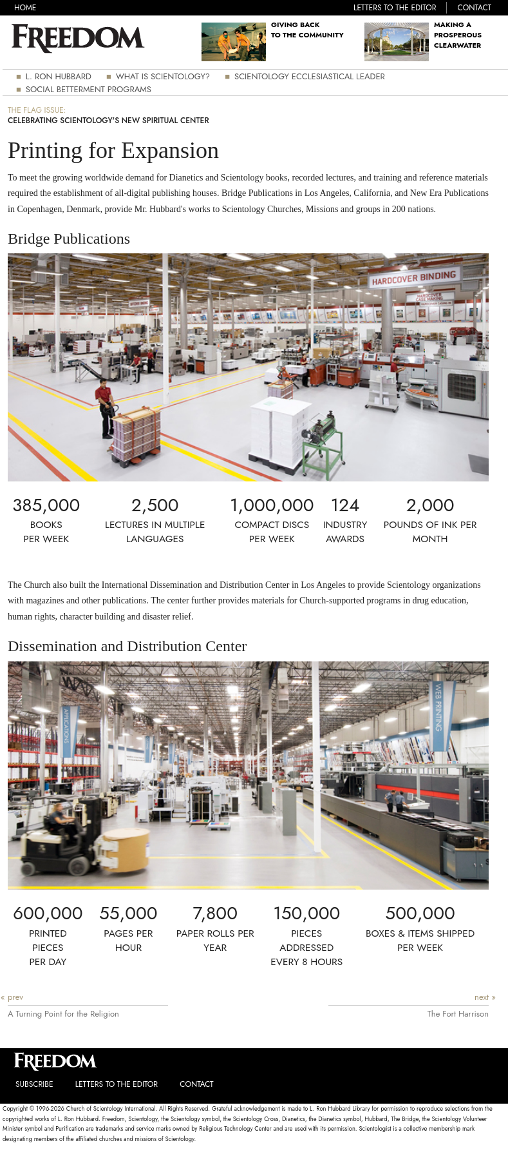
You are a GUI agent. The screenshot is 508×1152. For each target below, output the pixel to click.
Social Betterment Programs (88, 89)
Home (25, 8)
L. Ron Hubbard (58, 76)
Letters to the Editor (394, 8)
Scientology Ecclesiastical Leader (309, 76)
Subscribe (34, 1084)
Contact (474, 8)
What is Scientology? (163, 76)
